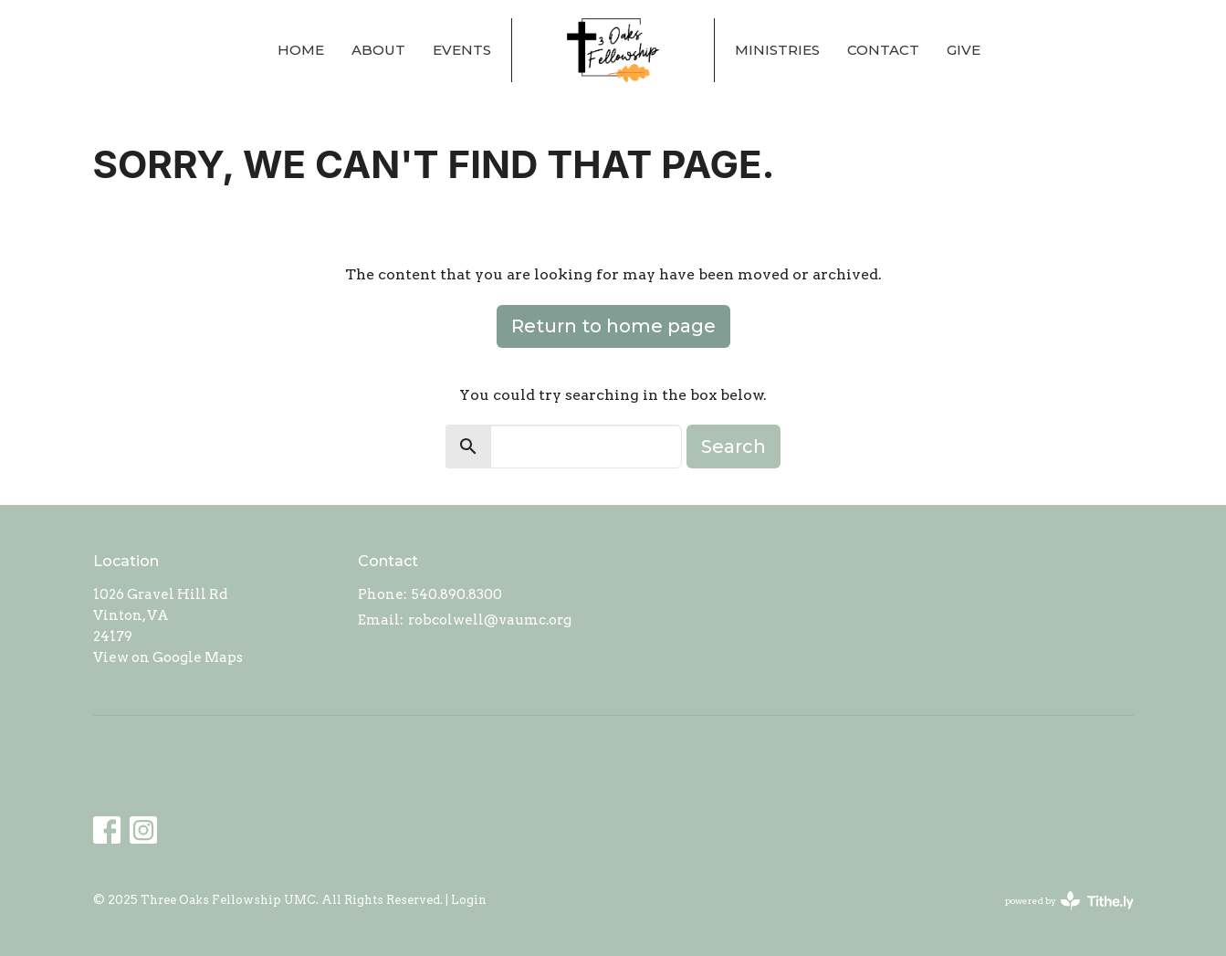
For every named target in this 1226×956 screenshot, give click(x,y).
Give (963, 49)
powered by (1069, 901)
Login (469, 900)
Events (462, 49)
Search (733, 446)
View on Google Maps (168, 657)
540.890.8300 (457, 594)
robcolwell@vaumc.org (489, 620)
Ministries (777, 49)
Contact (883, 49)
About (378, 49)
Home (301, 49)
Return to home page (613, 326)
